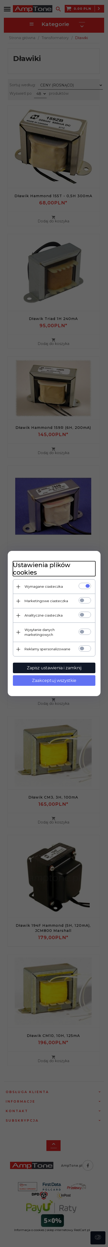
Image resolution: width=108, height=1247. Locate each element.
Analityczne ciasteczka (43, 615)
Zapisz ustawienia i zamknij (54, 667)
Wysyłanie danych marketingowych (39, 632)
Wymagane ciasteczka (43, 586)
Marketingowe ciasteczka (46, 601)
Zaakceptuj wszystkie (54, 680)
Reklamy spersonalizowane (47, 649)
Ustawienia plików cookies (41, 568)
